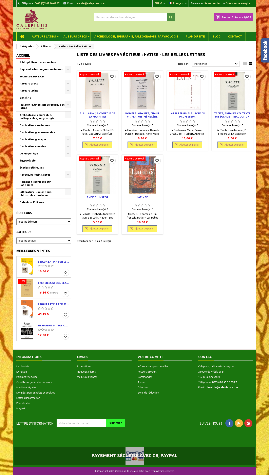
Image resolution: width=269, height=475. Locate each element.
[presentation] (90, 435)
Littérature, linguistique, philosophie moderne (36, 194)
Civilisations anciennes (35, 125)
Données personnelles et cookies (35, 392)
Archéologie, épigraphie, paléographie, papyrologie (136, 36)
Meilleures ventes (33, 251)
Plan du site (195, 36)
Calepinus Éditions (32, 202)
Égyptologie (28, 160)
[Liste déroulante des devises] (160, 3)
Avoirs (141, 382)
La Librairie (22, 366)
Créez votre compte (238, 3)
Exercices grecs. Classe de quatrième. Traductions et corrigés (53, 283)
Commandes (145, 376)
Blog (216, 36)
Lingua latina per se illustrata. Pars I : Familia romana (53, 304)
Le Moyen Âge (29, 153)
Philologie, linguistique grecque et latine (42, 106)
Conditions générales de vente (34, 382)
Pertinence (216, 63)
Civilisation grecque (33, 139)
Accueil (23, 55)
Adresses (143, 387)
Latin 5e (142, 197)
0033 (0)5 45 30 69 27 (47, 3)
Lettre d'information (28, 397)
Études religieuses (32, 167)
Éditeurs (24, 213)
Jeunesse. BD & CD (32, 76)
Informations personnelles (153, 366)
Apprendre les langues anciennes (41, 69)
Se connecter (212, 3)
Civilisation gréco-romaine (37, 132)
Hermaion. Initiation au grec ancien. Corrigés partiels (53, 325)
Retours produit (147, 371)
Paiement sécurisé (27, 376)
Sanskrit (25, 97)
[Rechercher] (134, 17)
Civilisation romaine (33, 146)
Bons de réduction (148, 392)
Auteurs (24, 232)
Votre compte (151, 357)
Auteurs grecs (75, 36)
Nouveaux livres (86, 371)
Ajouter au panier (97, 144)
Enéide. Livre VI (97, 197)
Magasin (21, 408)
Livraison (21, 371)
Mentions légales (26, 387)
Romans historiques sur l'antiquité (35, 183)
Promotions (84, 366)
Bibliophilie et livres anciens (38, 62)
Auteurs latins (44, 36)
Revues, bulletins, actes (35, 174)
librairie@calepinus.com (89, 3)
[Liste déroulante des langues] (178, 3)
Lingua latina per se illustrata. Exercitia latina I (53, 261)
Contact (235, 36)
